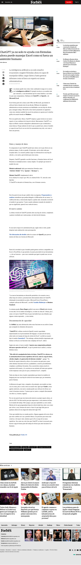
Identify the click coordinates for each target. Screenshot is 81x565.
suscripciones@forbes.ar (12, 543)
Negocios (31, 525)
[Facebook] (70, 550)
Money (23, 525)
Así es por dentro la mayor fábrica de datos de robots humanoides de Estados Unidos (30, 486)
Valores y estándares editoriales (25, 550)
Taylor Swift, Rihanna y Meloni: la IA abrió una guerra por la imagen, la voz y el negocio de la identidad (8, 512)
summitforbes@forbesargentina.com (12, 541)
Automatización (15, 447)
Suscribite (69, 2)
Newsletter (8, 550)
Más (70, 40)
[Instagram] (75, 550)
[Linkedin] (80, 550)
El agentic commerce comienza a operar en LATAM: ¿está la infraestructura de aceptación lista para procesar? (49, 513)
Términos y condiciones (38, 550)
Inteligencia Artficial (44, 447)
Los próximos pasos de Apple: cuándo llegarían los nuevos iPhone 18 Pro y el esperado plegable (72, 511)
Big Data (25, 447)
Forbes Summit (68, 525)
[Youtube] (78, 550)
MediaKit (2, 550)
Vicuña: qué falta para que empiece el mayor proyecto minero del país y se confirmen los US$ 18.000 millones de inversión (71, 97)
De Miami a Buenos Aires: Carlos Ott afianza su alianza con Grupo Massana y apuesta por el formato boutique (71, 63)
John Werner (3, 62)
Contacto (14, 550)
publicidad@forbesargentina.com (12, 536)
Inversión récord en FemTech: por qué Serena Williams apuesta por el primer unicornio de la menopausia (30, 512)
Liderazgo (14, 525)
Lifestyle (40, 525)
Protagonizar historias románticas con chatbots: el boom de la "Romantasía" (71, 486)
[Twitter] (72, 550)
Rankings (49, 525)
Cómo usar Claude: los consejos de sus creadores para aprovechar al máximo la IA (71, 86)
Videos (58, 525)
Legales (47, 550)
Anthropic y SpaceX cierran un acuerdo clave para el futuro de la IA (50, 485)
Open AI (27, 449)
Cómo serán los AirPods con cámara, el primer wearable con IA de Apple (9, 485)
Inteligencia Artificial (16, 449)
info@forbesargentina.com (10, 538)
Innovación (4, 525)
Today (78, 525)
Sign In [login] (77, 2)
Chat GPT (33, 447)
